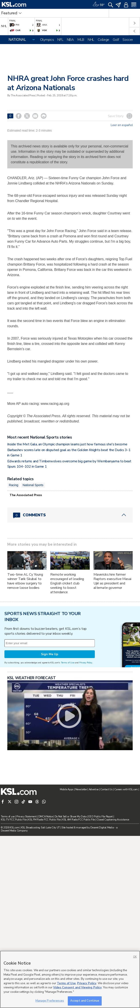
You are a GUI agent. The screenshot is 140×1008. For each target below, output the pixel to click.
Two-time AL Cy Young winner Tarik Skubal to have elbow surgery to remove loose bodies (25, 639)
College (103, 39)
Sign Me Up (49, 767)
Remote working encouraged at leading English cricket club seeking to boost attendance (67, 641)
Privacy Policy (85, 776)
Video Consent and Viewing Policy (77, 987)
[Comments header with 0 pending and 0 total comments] (70, 573)
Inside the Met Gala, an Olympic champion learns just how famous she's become (67, 502)
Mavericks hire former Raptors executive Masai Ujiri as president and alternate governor (112, 639)
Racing (13, 543)
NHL (91, 39)
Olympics (47, 39)
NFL (60, 39)
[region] (70, 979)
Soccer (127, 39)
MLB (81, 39)
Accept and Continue (84, 1001)
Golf (116, 39)
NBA (70, 39)
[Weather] (99, 4)
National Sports (33, 543)
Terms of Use (67, 776)
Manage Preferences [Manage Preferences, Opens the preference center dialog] (49, 1001)
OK (135, 956)
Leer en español (122, 125)
